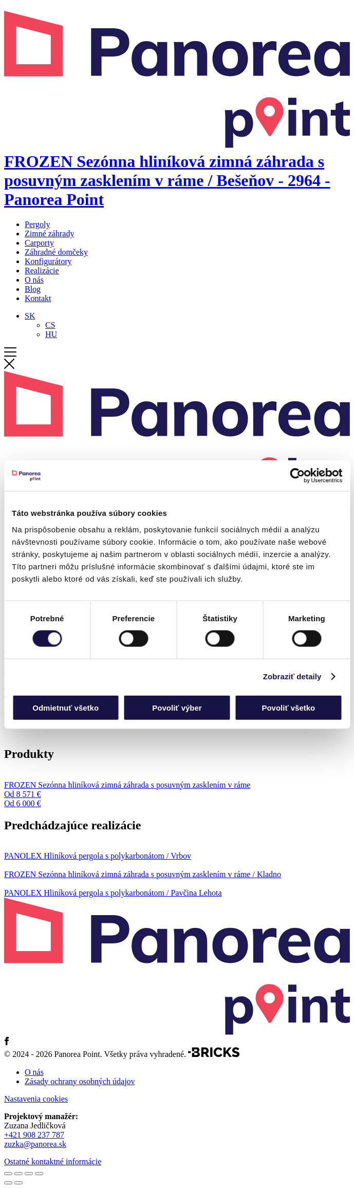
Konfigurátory (48, 261)
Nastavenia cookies (36, 1098)
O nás (34, 279)
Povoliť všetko (288, 707)
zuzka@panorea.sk (35, 1144)
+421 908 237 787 (34, 1134)
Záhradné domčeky (56, 252)
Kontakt (38, 298)
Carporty (39, 242)
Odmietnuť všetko (65, 707)
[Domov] (177, 171)
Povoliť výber (176, 707)
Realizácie (42, 270)
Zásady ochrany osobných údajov (80, 1081)
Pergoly (37, 224)
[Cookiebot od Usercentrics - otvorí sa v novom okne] (297, 476)
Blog (33, 289)
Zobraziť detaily (292, 676)
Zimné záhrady (49, 233)
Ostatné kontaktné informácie (52, 1161)
